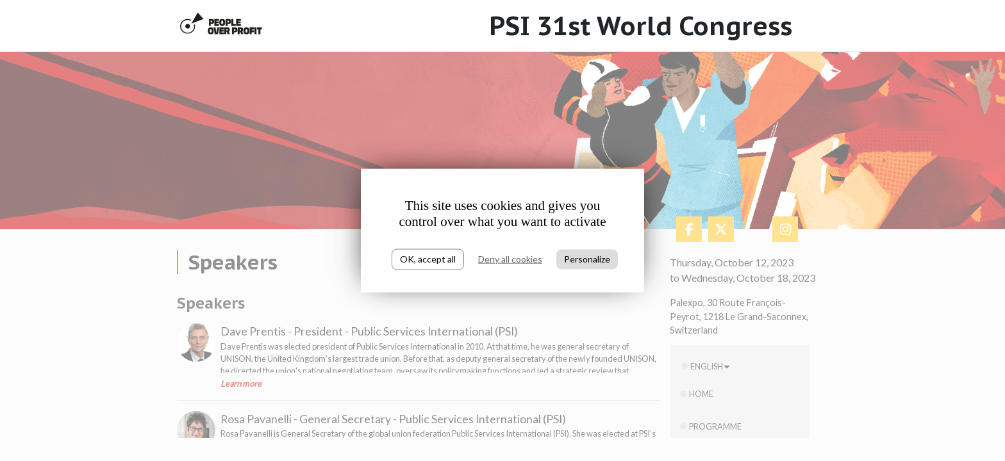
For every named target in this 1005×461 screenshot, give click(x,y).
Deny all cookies (510, 259)
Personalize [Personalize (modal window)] (587, 259)
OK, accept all (428, 259)
